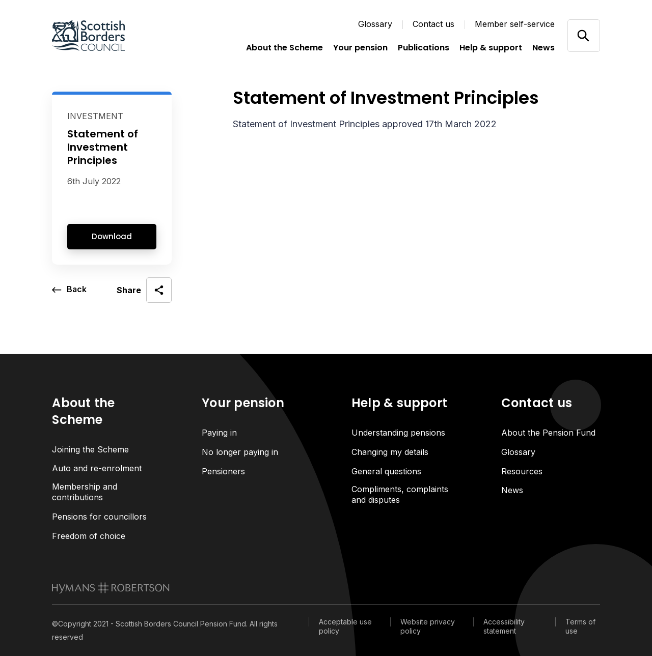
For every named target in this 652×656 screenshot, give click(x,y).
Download (112, 236)
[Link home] (103, 35)
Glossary (375, 24)
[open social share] (144, 290)
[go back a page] (69, 290)
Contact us (433, 24)
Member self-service (515, 24)
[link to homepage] (111, 588)
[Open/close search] (583, 35)
